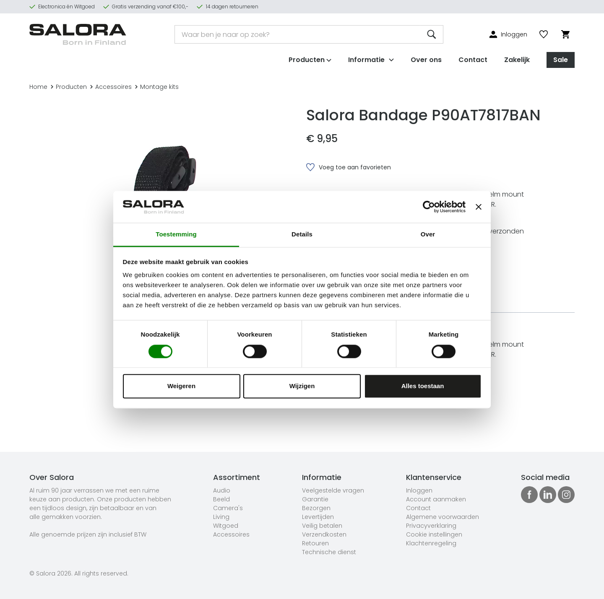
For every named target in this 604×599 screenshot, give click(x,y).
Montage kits (157, 87)
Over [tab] (428, 234)
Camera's (228, 508)
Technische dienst (329, 552)
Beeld (221, 499)
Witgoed (225, 525)
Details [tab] (302, 234)
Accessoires (111, 87)
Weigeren (181, 386)
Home (38, 87)
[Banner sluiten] (479, 207)
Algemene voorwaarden (442, 517)
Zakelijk (517, 58)
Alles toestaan (422, 386)
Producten (69, 87)
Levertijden (318, 517)
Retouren (315, 543)
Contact (472, 58)
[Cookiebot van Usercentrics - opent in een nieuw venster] (429, 206)
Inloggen (419, 490)
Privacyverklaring (431, 525)
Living (221, 517)
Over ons (426, 58)
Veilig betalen (322, 525)
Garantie (315, 499)
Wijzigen (302, 386)
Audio (221, 490)
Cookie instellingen (434, 534)
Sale (560, 58)
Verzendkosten (324, 534)
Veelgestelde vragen (333, 490)
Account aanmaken (436, 499)
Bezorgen (316, 508)
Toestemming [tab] (176, 234)
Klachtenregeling (431, 543)
